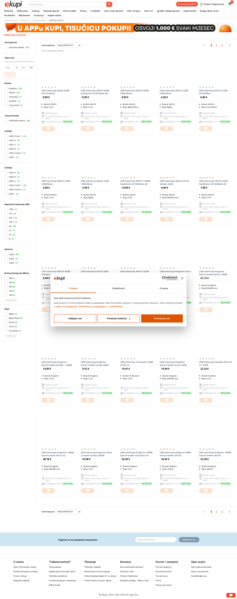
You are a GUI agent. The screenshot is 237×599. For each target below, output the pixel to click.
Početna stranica (11, 20)
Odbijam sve (75, 318)
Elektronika (22, 10)
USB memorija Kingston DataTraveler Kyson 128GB (213, 273)
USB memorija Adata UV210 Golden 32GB (174, 182)
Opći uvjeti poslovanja (201, 567)
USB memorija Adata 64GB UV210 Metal (55, 92)
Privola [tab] (73, 288)
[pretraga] (109, 4)
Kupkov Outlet (54, 15)
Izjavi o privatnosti (66, 306)
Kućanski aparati (51, 10)
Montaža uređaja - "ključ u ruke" (134, 580)
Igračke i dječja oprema (168, 10)
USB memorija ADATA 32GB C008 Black (56, 182)
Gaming (35, 10)
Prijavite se (189, 539)
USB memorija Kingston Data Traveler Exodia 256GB (96, 454)
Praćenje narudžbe (187, 4)
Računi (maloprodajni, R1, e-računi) (100, 576)
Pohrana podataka (39, 20)
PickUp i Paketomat (129, 576)
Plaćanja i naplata (92, 567)
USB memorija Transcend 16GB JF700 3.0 (136, 363)
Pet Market (9, 15)
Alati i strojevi (133, 10)
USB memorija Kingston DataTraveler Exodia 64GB (95, 363)
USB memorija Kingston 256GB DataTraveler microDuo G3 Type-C (136, 454)
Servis (158, 580)
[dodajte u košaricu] (48, 128)
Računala (8, 10)
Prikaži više (11, 300)
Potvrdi (10, 74)
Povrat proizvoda (163, 571)
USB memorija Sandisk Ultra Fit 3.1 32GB (215, 363)
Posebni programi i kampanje (62, 580)
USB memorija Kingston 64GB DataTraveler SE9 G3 (175, 454)
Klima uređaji (69, 10)
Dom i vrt (148, 10)
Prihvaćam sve (162, 318)
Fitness (83, 10)
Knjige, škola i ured (209, 10)
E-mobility (95, 10)
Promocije (39, 15)
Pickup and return (164, 585)
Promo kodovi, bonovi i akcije (97, 580)
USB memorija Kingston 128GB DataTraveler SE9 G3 (215, 454)
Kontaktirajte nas (199, 576)
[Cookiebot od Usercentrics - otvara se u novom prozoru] (164, 278)
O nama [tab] (164, 288)
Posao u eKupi (20, 576)
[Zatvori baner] (182, 278)
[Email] (155, 539)
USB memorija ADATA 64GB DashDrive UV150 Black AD (95, 92)
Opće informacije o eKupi (24, 567)
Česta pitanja (55, 567)
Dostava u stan (127, 571)
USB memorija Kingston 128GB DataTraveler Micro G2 (58, 454)
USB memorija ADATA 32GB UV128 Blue (213, 92)
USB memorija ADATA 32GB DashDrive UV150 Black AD (213, 182)
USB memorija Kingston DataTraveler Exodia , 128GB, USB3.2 (57, 364)
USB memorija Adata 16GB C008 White (95, 182)
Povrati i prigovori (164, 567)
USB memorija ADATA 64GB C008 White (134, 92)
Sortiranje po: (48, 45)
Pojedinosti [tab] (118, 288)
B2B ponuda (24, 15)
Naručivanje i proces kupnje (97, 571)
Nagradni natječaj (21, 580)
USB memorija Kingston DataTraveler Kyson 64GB (173, 363)
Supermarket (189, 10)
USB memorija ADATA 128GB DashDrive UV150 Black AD (135, 182)
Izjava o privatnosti (199, 571)
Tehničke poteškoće (58, 576)
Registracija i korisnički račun (62, 571)
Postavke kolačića (118, 318)
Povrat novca (162, 576)
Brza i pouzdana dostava (131, 567)
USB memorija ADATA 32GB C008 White (174, 92)
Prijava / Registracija (212, 4)
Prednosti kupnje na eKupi (25, 571)
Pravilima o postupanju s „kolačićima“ (101, 306)
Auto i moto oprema (113, 10)
